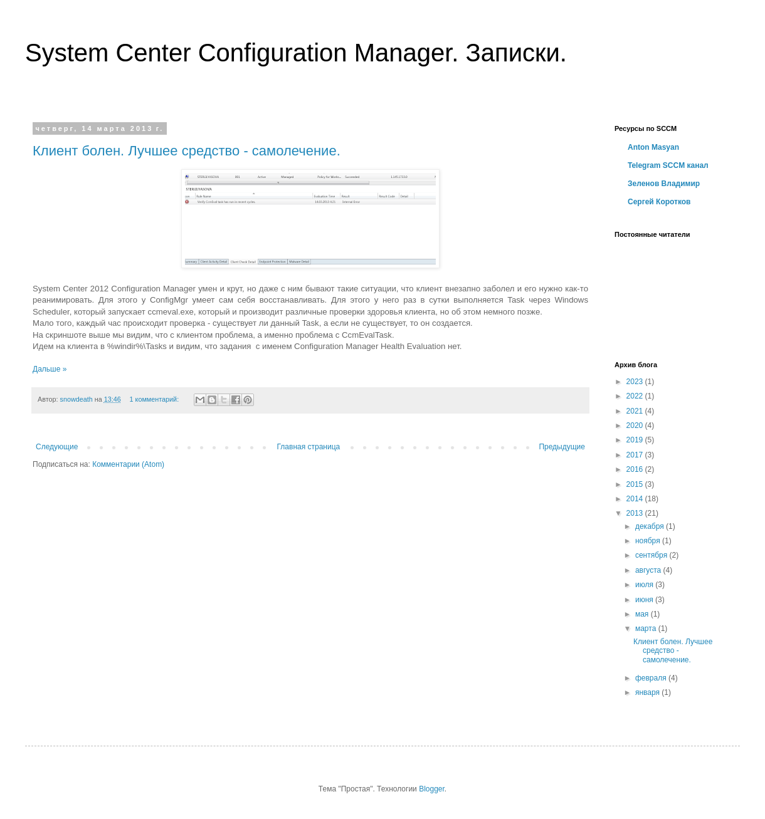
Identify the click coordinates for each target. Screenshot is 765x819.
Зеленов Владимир (664, 183)
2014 (635, 498)
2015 (635, 484)
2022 (635, 396)
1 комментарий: (155, 399)
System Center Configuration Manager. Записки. (296, 52)
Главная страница (308, 446)
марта (646, 628)
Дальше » (49, 369)
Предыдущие (562, 446)
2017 (635, 455)
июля (645, 584)
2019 (635, 440)
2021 (635, 411)
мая (643, 614)
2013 (635, 513)
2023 (635, 381)
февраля (651, 678)
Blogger (432, 789)
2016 (635, 469)
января (648, 692)
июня (645, 599)
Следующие (57, 446)
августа (649, 570)
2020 (635, 425)
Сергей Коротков (659, 201)
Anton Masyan (653, 147)
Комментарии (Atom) (128, 464)
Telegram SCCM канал (668, 165)
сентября (652, 555)
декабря (650, 526)
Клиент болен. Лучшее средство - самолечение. (186, 151)
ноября (648, 540)
